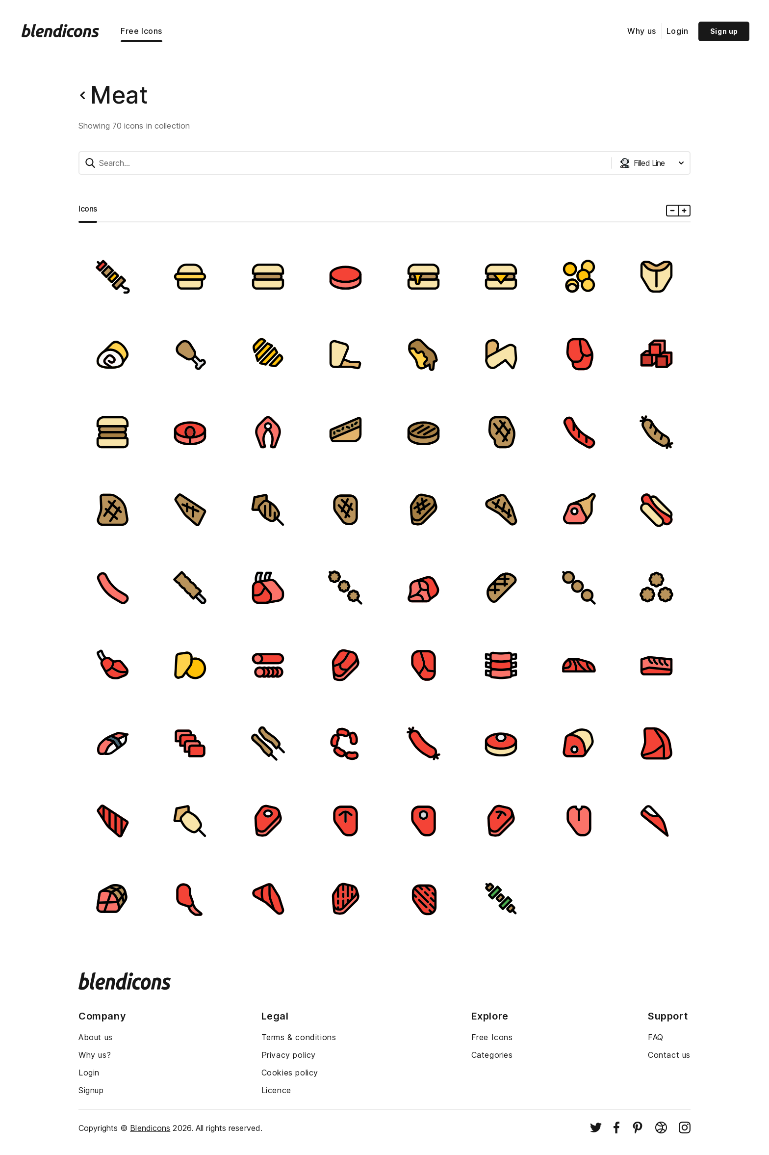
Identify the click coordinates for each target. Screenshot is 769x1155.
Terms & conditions (298, 1037)
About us (95, 1037)
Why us (641, 31)
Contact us (669, 1055)
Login (677, 31)
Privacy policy (288, 1055)
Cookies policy (289, 1072)
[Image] (112, 276)
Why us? (94, 1055)
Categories (492, 1055)
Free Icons (141, 31)
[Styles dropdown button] (652, 163)
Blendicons (150, 1128)
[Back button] (82, 95)
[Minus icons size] (672, 210)
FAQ (656, 1037)
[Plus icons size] (684, 210)
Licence (276, 1090)
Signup (91, 1090)
